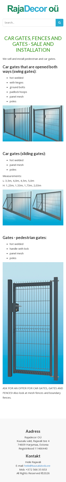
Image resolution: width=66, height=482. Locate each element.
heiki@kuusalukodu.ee (37, 465)
